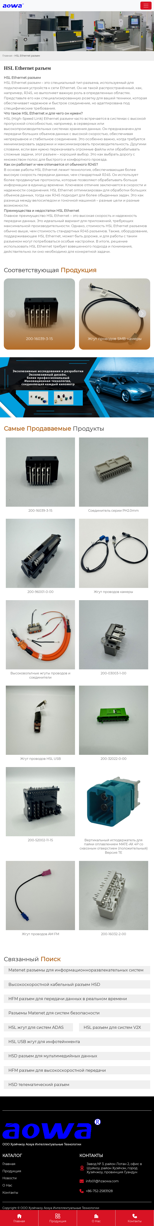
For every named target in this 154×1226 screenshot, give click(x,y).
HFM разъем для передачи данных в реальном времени (67, 998)
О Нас (96, 1218)
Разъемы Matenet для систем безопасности (54, 1013)
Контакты (135, 1218)
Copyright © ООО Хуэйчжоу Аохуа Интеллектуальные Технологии (50, 1208)
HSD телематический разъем (38, 1084)
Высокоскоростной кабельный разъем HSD (54, 984)
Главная (7, 55)
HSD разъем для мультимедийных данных (52, 1055)
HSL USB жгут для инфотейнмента (44, 1041)
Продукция (57, 1218)
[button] (142, 314)
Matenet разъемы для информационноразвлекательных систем (76, 970)
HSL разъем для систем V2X (112, 1027)
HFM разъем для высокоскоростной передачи (57, 1070)
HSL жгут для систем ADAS (36, 1027)
